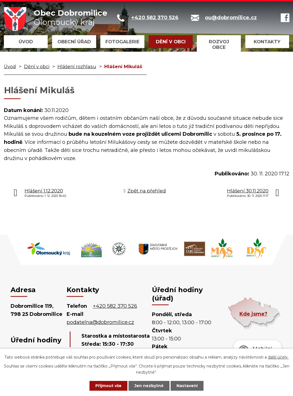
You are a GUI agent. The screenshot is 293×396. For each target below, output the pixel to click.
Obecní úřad (74, 41)
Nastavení (187, 385)
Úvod (26, 41)
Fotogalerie (122, 41)
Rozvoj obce (219, 44)
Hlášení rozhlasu (76, 66)
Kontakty (267, 41)
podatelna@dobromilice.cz (100, 322)
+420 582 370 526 (115, 306)
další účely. (278, 357)
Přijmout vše (108, 385)
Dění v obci (171, 41)
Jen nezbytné (149, 385)
